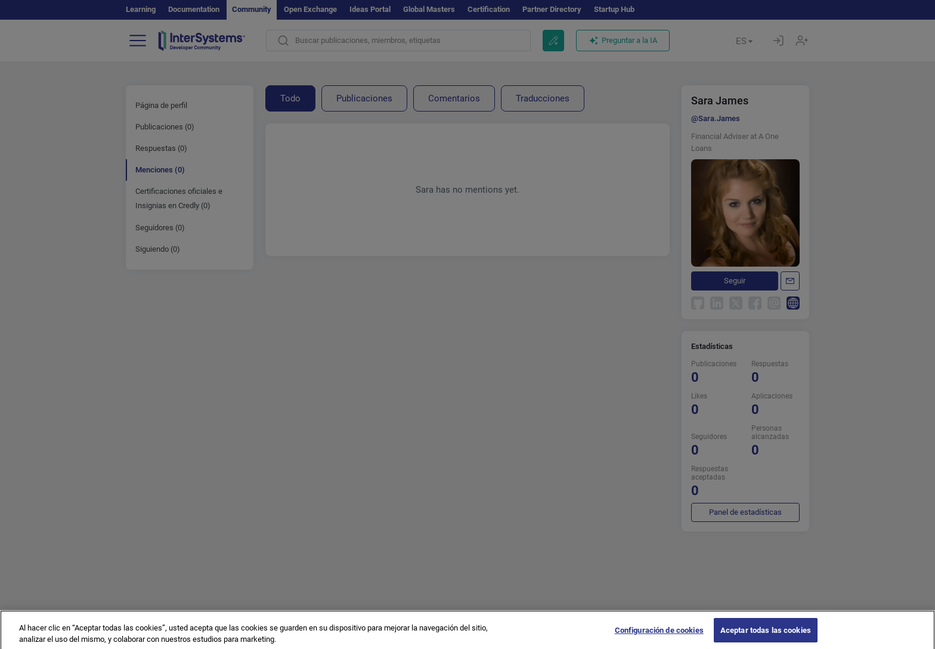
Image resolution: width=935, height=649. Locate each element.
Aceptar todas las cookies (765, 636)
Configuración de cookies (659, 636)
